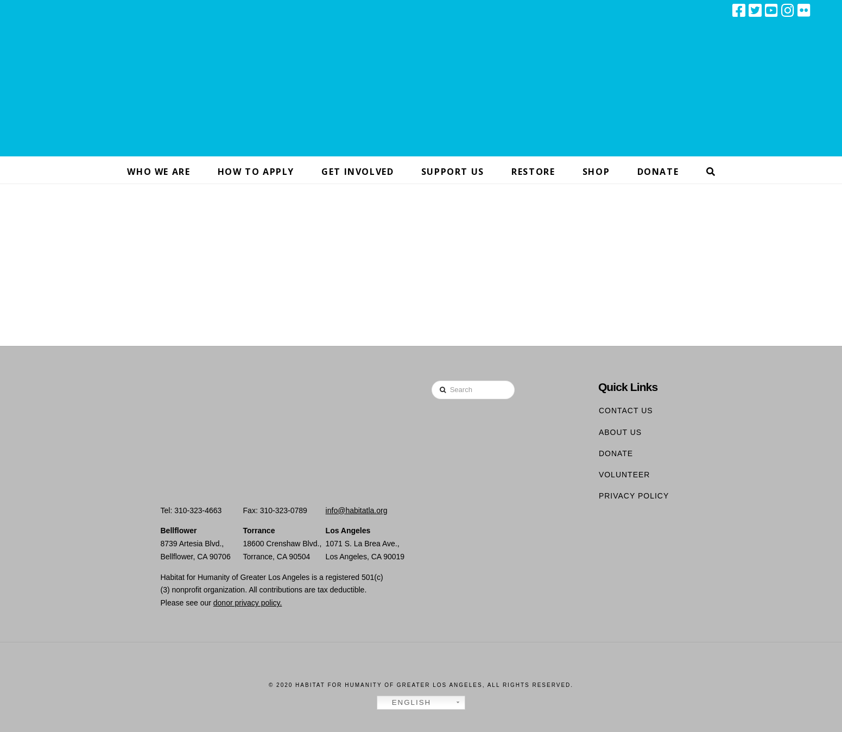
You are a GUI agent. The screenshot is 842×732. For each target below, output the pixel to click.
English (405, 702)
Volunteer (624, 474)
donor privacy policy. (247, 602)
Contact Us (626, 410)
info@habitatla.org (357, 510)
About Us (620, 432)
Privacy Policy (634, 495)
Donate (616, 453)
